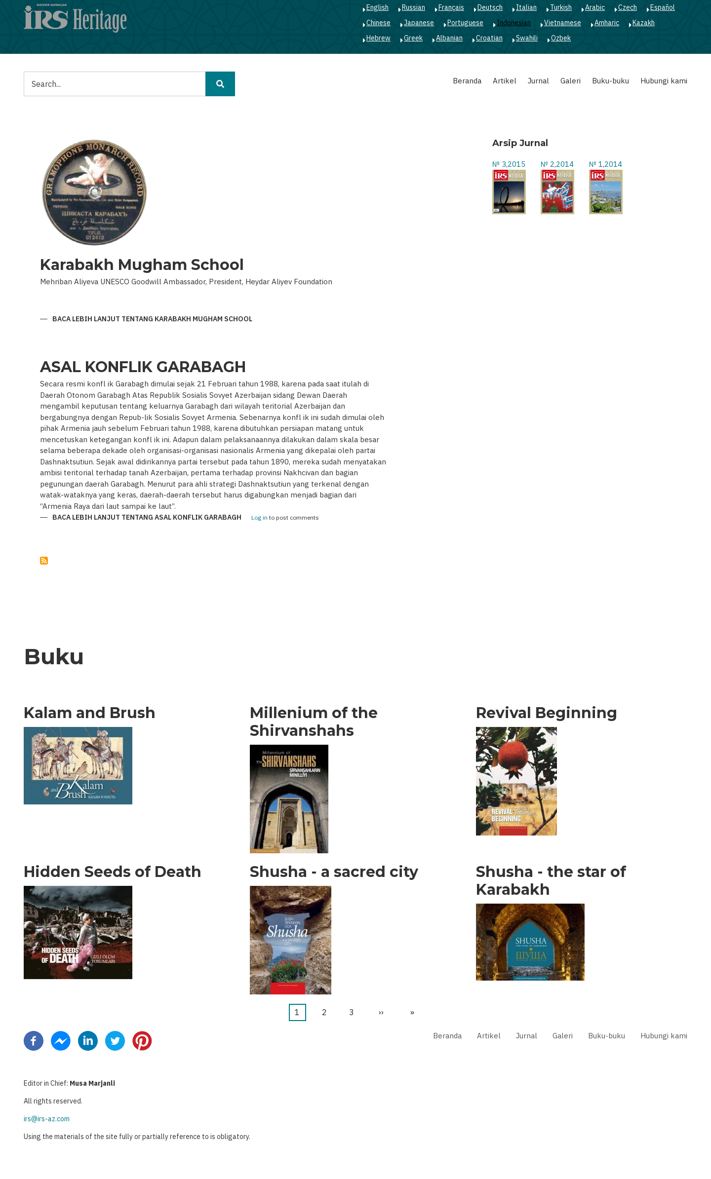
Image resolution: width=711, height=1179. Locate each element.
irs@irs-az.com (47, 1118)
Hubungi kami (663, 80)
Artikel (504, 80)
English (377, 7)
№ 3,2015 (508, 164)
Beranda (467, 80)
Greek (413, 38)
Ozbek (561, 38)
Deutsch (490, 7)
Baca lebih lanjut (152, 319)
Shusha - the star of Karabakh (551, 881)
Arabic (595, 7)
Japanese (419, 22)
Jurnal (538, 80)
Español (662, 7)
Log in (259, 518)
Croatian (489, 38)
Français (451, 7)
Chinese (378, 22)
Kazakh (643, 22)
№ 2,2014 (557, 164)
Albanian (449, 38)
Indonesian (514, 22)
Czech (627, 7)
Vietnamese (562, 22)
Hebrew (378, 38)
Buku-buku (610, 80)
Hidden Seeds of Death (112, 872)
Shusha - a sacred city (334, 872)
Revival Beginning (546, 713)
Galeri (570, 80)
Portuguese (465, 22)
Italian (526, 7)
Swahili (527, 38)
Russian (413, 7)
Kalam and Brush (90, 713)
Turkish (561, 7)
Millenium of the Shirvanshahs (314, 722)
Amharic (606, 22)
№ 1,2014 (605, 164)
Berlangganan (44, 561)
